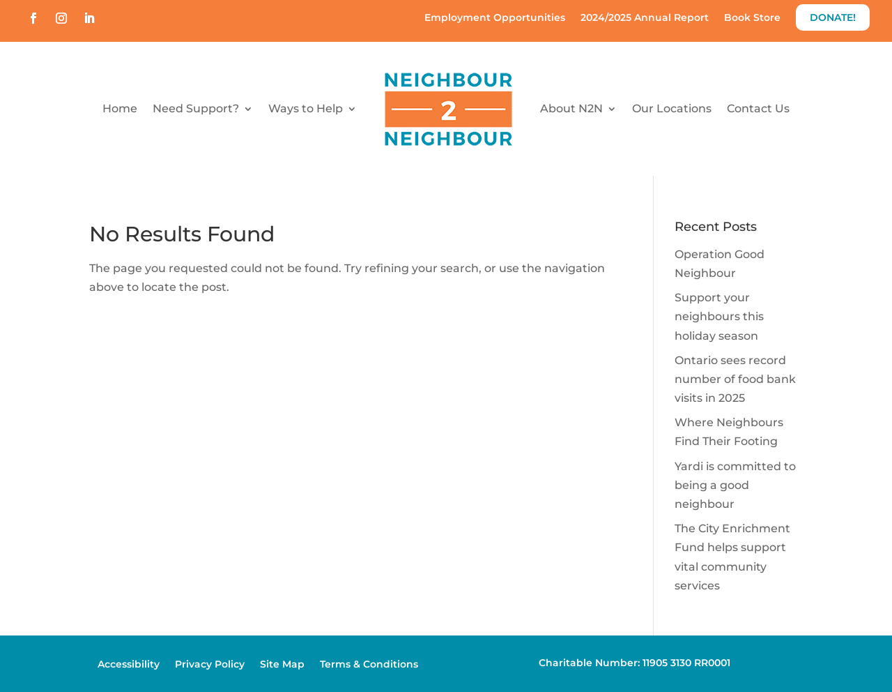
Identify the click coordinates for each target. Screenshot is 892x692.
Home (119, 108)
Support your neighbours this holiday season (719, 316)
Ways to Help (305, 108)
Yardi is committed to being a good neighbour (735, 485)
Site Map (282, 664)
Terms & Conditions (369, 664)
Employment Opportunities (494, 18)
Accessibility (129, 664)
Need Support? (196, 108)
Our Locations (672, 108)
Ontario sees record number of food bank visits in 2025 (735, 379)
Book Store (752, 18)
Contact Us (758, 108)
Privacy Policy (210, 664)
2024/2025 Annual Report (644, 18)
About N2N (571, 108)
